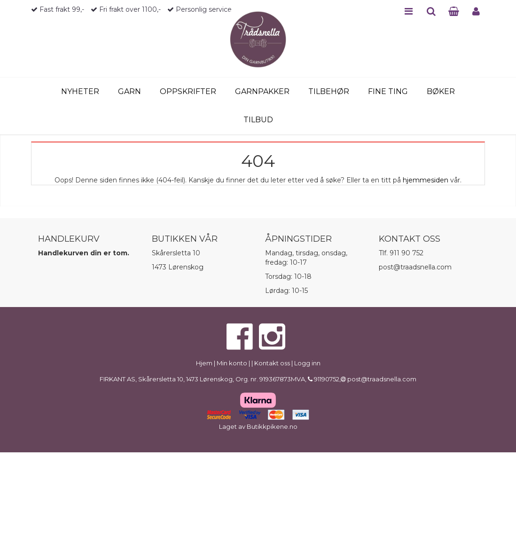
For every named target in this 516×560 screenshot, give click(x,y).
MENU (409, 11)
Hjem (204, 363)
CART (453, 11)
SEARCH (431, 11)
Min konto (232, 363)
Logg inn (307, 363)
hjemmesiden (425, 180)
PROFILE (476, 11)
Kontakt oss (272, 363)
